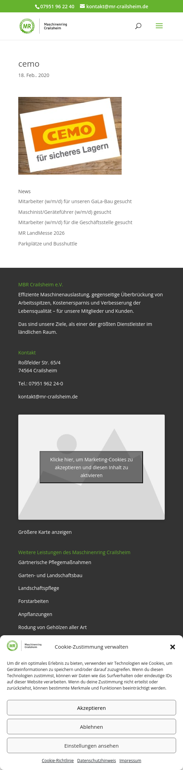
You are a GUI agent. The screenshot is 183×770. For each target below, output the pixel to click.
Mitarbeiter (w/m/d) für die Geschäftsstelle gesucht (75, 222)
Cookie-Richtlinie (58, 760)
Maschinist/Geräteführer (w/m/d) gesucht (64, 212)
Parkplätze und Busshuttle (47, 243)
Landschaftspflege (38, 588)
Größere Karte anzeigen (45, 532)
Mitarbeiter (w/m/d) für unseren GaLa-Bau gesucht (75, 201)
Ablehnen (91, 726)
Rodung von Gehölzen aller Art (52, 627)
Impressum (130, 760)
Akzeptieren (91, 707)
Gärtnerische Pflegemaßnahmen (54, 562)
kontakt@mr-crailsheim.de (48, 396)
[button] (172, 647)
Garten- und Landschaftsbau (50, 575)
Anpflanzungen (35, 614)
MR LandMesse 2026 (41, 233)
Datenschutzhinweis (96, 760)
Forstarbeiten (33, 601)
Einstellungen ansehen (91, 745)
